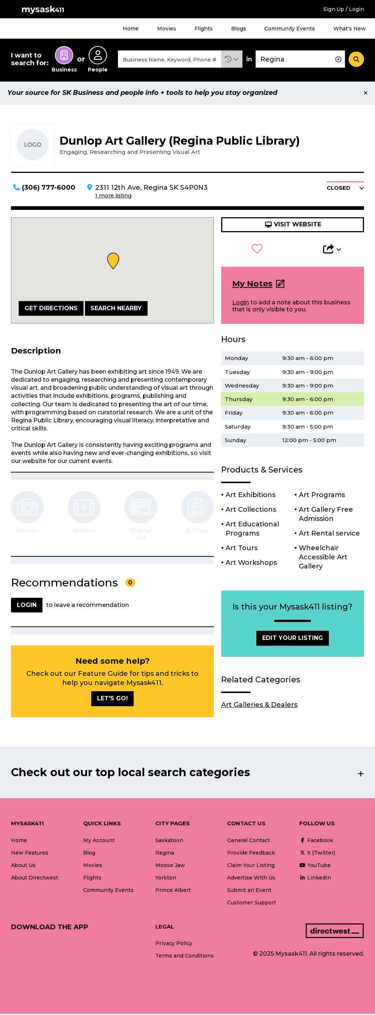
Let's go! (112, 699)
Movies (166, 28)
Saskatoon (169, 841)
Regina (164, 854)
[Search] (356, 59)
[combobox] (169, 59)
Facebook (316, 841)
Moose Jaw (170, 866)
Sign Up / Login (343, 9)
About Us (23, 866)
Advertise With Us (251, 878)
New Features (29, 854)
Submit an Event (249, 891)
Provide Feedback (251, 854)
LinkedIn (315, 878)
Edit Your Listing (292, 639)
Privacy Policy (173, 944)
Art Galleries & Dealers (259, 706)
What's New (349, 28)
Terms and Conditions (184, 957)
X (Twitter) (317, 854)
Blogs (238, 28)
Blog (89, 854)
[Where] (300, 59)
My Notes (252, 284)
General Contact (248, 841)
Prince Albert (173, 891)
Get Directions (51, 309)
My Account (99, 841)
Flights (203, 28)
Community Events (289, 28)
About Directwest (34, 878)
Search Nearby (116, 309)
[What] (169, 59)
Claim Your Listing (251, 866)
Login (240, 303)
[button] (231, 59)
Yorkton (165, 878)
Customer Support (251, 903)
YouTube (315, 866)
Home (131, 28)
